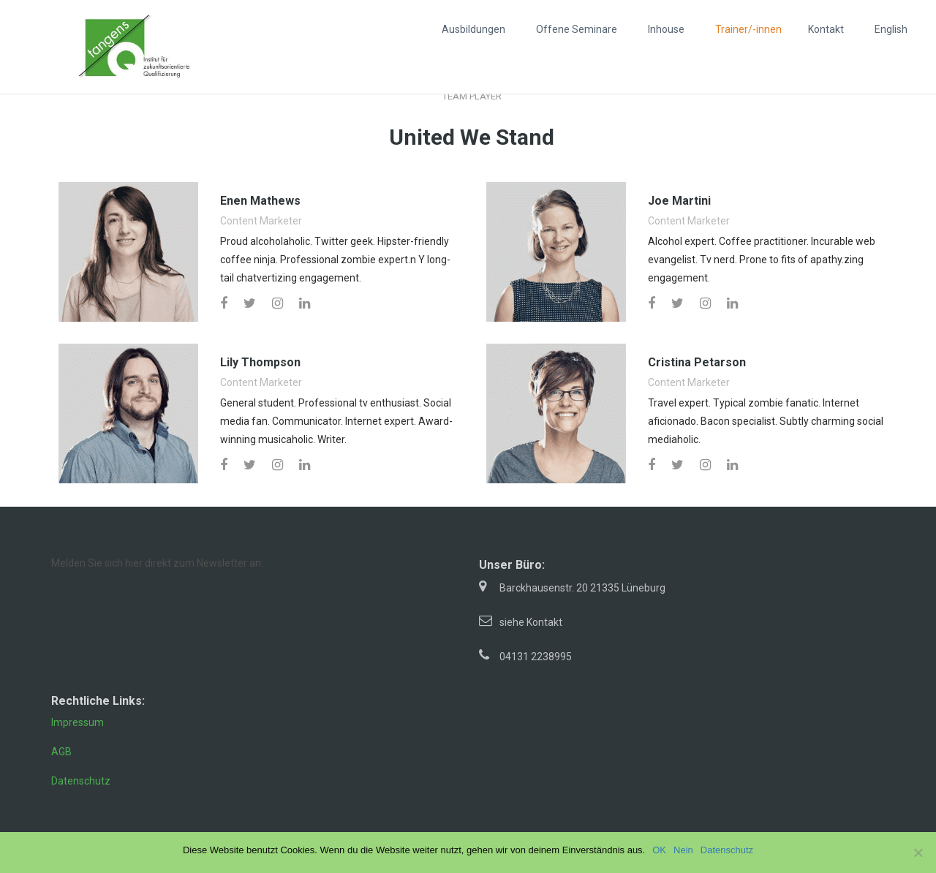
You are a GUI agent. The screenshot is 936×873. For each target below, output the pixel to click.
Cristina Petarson (697, 362)
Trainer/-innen (748, 29)
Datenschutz (80, 781)
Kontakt (826, 29)
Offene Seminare (576, 29)
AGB (61, 751)
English (891, 29)
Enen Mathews (260, 201)
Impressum (77, 722)
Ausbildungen (473, 29)
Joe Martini (679, 201)
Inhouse (666, 29)
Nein (683, 849)
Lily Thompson (260, 362)
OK (659, 849)
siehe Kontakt (530, 622)
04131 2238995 (535, 656)
